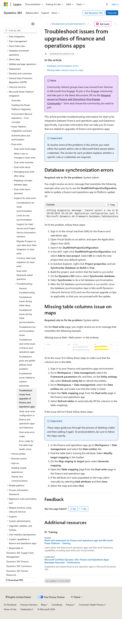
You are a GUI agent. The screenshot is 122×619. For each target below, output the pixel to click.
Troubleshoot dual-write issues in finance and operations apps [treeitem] (27, 345)
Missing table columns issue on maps (65, 70)
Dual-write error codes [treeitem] (27, 434)
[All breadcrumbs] (47, 23)
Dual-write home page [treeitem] (25, 148)
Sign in (115, 4)
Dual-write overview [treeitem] (23, 162)
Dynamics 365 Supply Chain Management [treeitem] (20, 554)
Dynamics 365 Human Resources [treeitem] (17, 572)
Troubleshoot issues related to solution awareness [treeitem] (27, 379)
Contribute (57, 604)
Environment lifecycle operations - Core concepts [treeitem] (21, 117)
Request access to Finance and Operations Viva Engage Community (79, 99)
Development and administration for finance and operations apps (69, 23)
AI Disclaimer (10, 604)
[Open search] (107, 4)
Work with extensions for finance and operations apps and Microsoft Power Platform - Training (78, 542)
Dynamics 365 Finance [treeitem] (17, 561)
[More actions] (115, 23)
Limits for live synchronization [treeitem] (24, 217)
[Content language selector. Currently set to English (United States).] (18, 596)
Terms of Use (10, 609)
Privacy (69, 604)
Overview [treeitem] (15, 100)
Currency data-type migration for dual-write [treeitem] (26, 262)
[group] (81, 213)
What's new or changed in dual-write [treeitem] (24, 155)
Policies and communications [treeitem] (19, 478)
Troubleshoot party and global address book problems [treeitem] (27, 362)
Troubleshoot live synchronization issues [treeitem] (27, 330)
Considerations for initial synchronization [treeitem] (25, 206)
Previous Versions (28, 604)
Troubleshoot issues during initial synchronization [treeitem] (26, 316)
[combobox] (20, 30)
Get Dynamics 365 (94, 12)
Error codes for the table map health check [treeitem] (26, 445)
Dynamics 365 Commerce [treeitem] (19, 566)
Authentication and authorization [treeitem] (20, 137)
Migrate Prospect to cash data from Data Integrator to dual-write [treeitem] (26, 247)
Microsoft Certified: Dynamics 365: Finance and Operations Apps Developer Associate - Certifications (76, 561)
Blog (43, 604)
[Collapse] (33, 24)
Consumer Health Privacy (91, 604)
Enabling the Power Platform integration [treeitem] (21, 107)
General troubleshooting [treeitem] (27, 290)
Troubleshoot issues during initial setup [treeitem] (25, 301)
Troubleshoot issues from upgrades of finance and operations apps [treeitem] (27, 398)
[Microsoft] (6, 4)
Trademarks (25, 609)
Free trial (112, 12)
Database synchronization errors (62, 65)
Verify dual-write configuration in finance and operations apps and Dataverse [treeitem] (27, 419)
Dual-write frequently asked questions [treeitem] (25, 274)
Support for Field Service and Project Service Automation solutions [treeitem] (26, 230)
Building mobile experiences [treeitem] (18, 469)
